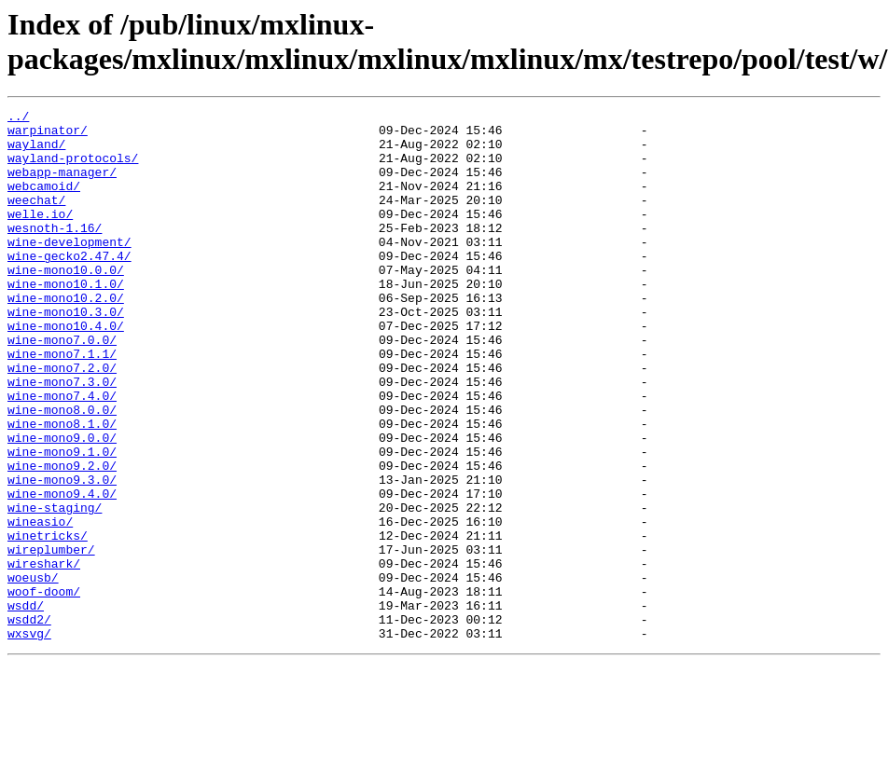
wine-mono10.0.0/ (65, 303)
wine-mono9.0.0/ (62, 504)
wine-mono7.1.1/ (62, 403)
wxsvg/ (29, 739)
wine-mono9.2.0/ (62, 537)
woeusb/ (33, 672)
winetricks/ (47, 621)
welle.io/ (40, 235)
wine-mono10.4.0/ (65, 370)
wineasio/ (40, 605)
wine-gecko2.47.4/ (69, 286)
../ (18, 118)
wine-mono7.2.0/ (62, 420)
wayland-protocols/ (72, 168)
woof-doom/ (43, 688)
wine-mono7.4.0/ (62, 454)
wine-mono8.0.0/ (62, 470)
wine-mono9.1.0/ (62, 521)
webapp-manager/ (62, 185)
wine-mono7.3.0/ (62, 437)
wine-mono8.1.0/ (62, 487)
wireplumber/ (51, 638)
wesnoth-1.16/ (54, 252)
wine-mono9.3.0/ (62, 554)
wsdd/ (25, 705)
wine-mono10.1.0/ (65, 319)
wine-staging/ (54, 588)
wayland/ (36, 152)
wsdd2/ (29, 722)
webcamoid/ (43, 202)
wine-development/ (69, 269)
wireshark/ (43, 655)
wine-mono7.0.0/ (62, 386)
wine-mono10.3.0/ (65, 353)
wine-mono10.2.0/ (65, 336)
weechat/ (36, 219)
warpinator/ (47, 135)
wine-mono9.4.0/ (62, 571)
